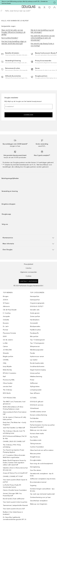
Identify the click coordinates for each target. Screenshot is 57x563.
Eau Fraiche (34, 437)
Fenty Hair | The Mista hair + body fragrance (14, 424)
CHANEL (6, 360)
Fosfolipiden (34, 418)
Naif (4, 376)
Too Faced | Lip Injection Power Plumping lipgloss (13, 451)
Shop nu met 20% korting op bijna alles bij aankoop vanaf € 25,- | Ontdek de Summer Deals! (25, 2)
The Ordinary (7, 390)
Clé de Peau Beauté (10, 310)
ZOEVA (5, 300)
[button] (17, 54)
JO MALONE (7, 350)
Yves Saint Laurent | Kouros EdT (14, 509)
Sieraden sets (35, 310)
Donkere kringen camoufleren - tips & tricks (42, 490)
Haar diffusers (35, 393)
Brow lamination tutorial (38, 482)
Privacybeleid (28, 264)
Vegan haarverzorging (38, 370)
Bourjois (6, 323)
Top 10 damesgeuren (37, 340)
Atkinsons (6, 306)
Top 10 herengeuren (37, 343)
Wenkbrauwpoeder (36, 350)
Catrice (5, 346)
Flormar (5, 330)
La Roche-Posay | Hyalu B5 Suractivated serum (12, 486)
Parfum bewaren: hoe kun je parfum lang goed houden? (42, 426)
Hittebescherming (36, 376)
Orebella (6, 320)
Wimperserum (35, 346)
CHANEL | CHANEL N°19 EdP (13, 476)
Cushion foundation (37, 447)
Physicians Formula (9, 333)
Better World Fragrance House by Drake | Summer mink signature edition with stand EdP (14, 463)
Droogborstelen (35, 460)
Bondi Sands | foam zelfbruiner (13, 499)
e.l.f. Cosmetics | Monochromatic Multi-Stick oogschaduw (14, 456)
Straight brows (35, 457)
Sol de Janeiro (8, 340)
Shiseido (6, 353)
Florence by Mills (8, 380)
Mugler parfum (8, 356)
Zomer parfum (35, 316)
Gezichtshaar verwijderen (39, 501)
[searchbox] (28, 11)
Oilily (4, 363)
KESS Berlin (7, 393)
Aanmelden (28, 115)
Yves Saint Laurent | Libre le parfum (15, 502)
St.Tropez (6, 303)
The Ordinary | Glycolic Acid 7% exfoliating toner (14, 432)
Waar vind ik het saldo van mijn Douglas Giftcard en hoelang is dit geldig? (13, 32)
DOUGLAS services (36, 405)
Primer (32, 380)
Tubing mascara (35, 443)
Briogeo (5, 296)
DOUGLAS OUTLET (36, 306)
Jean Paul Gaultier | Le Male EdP (14, 428)
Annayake (6, 316)
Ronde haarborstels (37, 363)
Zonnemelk (34, 323)
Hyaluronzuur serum (37, 356)
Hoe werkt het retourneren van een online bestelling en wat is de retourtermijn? (43, 38)
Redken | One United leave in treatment (13, 513)
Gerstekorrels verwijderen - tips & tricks (41, 475)
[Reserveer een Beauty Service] (39, 7)
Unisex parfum (35, 373)
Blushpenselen (35, 326)
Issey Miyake (7, 366)
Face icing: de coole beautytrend (41, 463)
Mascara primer (35, 453)
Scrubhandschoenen (37, 366)
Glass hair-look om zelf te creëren (41, 450)
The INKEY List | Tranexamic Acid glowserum (14, 403)
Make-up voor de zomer (38, 430)
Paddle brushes (35, 330)
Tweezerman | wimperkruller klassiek (15, 505)
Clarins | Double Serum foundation (15, 490)
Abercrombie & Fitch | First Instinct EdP (14, 413)
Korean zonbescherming (38, 415)
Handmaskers (34, 320)
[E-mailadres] (28, 106)
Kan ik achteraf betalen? (9, 38)
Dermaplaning (35, 467)
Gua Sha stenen (35, 470)
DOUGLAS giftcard (36, 402)
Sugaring (33, 485)
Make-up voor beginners (38, 504)
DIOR (4, 336)
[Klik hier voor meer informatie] (54, 2)
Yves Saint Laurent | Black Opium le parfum (15, 481)
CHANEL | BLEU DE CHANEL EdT (14, 441)
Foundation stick (35, 440)
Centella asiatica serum (38, 412)
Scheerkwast (34, 408)
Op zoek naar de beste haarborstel (42, 494)
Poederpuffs (34, 333)
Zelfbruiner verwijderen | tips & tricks (42, 479)
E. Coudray (7, 313)
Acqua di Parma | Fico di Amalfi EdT (15, 473)
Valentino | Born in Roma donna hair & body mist (15, 469)
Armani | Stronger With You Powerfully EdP (12, 495)
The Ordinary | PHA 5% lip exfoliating (12, 446)
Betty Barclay (7, 370)
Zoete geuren (35, 313)
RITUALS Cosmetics (9, 373)
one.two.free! (7, 386)
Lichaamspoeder (36, 390)
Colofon (28, 268)
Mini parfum (34, 336)
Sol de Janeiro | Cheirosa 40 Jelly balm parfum (14, 418)
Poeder (32, 353)
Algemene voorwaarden (28, 272)
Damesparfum (35, 300)
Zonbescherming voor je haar (40, 497)
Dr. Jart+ (6, 326)
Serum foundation (36, 422)
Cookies (28, 276)
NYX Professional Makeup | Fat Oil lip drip (15, 437)
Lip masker (34, 360)
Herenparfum (34, 296)
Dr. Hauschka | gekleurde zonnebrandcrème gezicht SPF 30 (14, 518)
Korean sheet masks (37, 433)
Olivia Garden (8, 383)
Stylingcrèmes (35, 386)
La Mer (5, 343)
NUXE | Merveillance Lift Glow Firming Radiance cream (13, 408)
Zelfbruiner (34, 383)
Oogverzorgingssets (37, 303)
